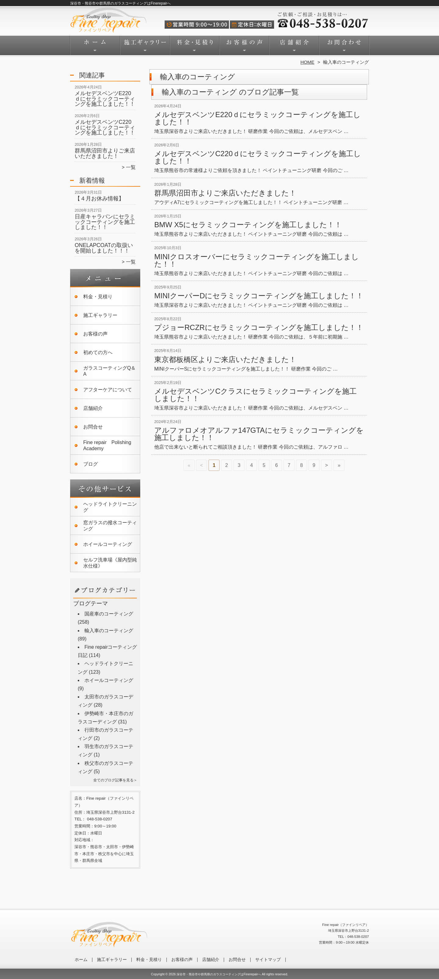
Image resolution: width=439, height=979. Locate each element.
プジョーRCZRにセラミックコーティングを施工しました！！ (258, 327)
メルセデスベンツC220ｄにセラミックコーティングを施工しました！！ (105, 127)
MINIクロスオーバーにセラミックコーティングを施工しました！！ (256, 260)
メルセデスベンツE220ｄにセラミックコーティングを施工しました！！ (105, 98)
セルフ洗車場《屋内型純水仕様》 (110, 562)
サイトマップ (268, 959)
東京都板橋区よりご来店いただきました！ (225, 359)
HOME (308, 62)
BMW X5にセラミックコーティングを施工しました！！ (248, 225)
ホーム (95, 47)
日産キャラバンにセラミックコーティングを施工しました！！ (105, 221)
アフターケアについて (107, 389)
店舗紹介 (294, 47)
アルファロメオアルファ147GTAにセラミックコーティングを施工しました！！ (259, 434)
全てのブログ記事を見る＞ (115, 780)
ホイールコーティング (107, 544)
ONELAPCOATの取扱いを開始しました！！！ (104, 248)
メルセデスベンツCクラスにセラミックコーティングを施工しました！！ (255, 395)
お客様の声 (244, 47)
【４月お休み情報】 (99, 198)
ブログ (90, 464)
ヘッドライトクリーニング (110, 507)
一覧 (131, 167)
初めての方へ (97, 352)
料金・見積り (195, 47)
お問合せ (344, 47)
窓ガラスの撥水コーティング (110, 525)
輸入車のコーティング (108, 630)
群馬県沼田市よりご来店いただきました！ (105, 153)
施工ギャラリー (145, 47)
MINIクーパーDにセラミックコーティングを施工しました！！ (258, 296)
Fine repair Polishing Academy (107, 445)
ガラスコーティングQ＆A (109, 371)
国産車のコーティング (108, 613)
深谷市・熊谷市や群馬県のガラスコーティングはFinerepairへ (219, 974)
